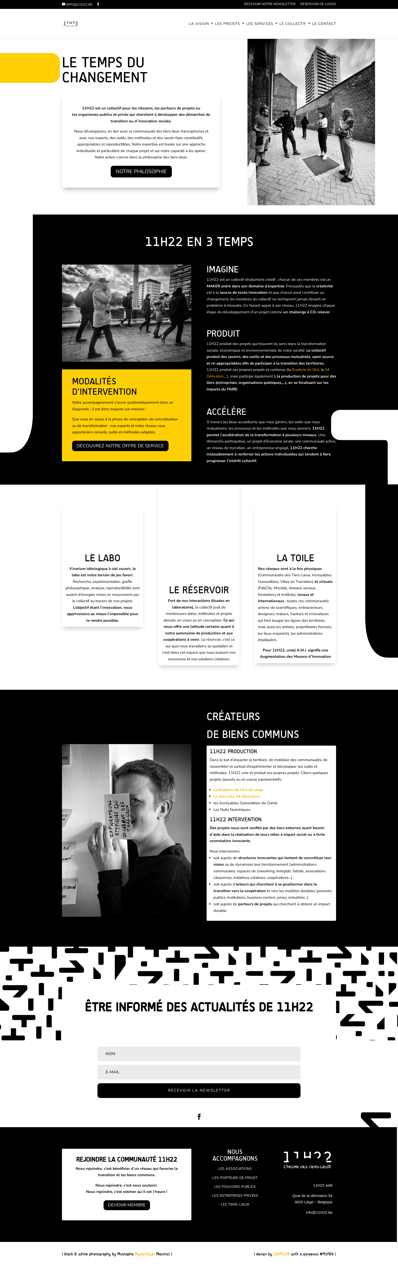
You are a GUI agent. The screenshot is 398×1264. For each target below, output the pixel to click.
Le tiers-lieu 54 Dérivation (236, 796)
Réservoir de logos (318, 4)
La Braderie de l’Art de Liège (238, 789)
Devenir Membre (127, 1205)
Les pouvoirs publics (235, 1186)
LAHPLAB (281, 1254)
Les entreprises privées (235, 1195)
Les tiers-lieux (235, 1204)
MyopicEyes (145, 1254)
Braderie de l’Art (305, 369)
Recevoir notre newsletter (270, 4)
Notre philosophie (141, 171)
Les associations (235, 1168)
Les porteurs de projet (235, 1177)
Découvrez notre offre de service (120, 446)
